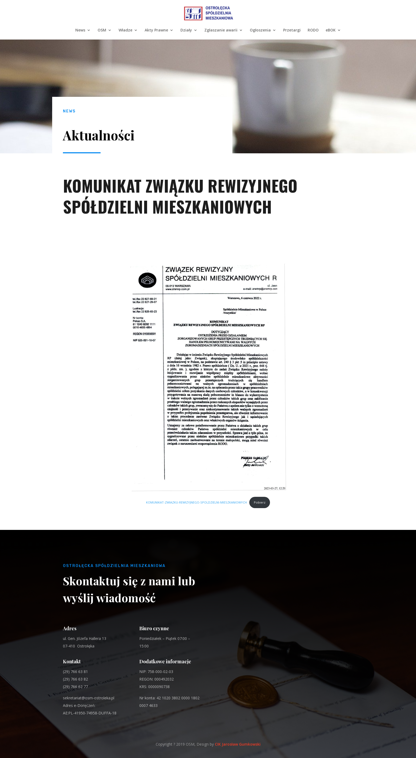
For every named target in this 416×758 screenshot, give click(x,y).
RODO (313, 30)
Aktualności (98, 135)
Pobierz (259, 502)
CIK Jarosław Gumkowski (238, 744)
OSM (102, 30)
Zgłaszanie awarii (220, 30)
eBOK (331, 30)
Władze (125, 30)
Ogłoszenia (260, 30)
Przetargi (292, 30)
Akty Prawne (156, 30)
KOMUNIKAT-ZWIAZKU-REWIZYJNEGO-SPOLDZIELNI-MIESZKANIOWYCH (196, 502)
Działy (186, 30)
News (80, 30)
